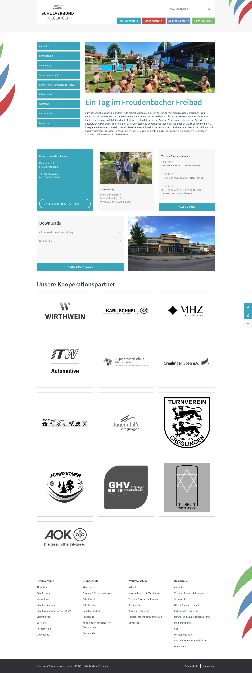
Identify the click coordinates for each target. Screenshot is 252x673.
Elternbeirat (45, 94)
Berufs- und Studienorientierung (192, 616)
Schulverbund (129, 21)
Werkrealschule (178, 21)
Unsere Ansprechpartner (61, 204)
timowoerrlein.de (63, 666)
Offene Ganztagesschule (187, 605)
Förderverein (46, 113)
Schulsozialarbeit (48, 75)
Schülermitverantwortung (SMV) (56, 84)
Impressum (209, 666)
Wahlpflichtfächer (184, 634)
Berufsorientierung (138, 610)
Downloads (45, 123)
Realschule (203, 21)
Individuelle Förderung (186, 610)
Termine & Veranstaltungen (97, 593)
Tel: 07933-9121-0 (48, 173)
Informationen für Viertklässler (145, 593)
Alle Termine (187, 206)
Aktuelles (44, 46)
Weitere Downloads (80, 266)
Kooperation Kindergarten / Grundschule (98, 625)
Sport (177, 628)
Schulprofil (89, 599)
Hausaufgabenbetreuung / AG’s (145, 616)
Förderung (88, 616)
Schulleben (89, 605)
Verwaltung (45, 65)
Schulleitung (46, 55)
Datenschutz (191, 666)
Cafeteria (44, 103)
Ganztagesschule (92, 610)
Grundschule (153, 21)
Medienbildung (182, 622)
